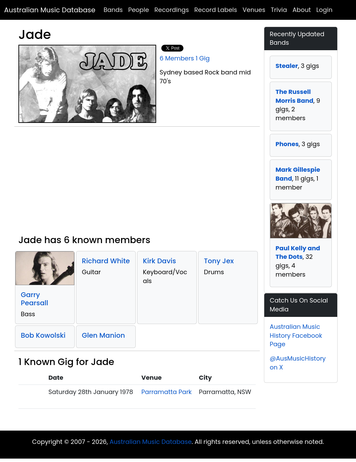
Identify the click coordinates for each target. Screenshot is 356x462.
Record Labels (215, 9)
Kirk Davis (159, 261)
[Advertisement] (137, 183)
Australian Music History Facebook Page (296, 335)
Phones (287, 144)
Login (324, 9)
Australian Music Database (49, 10)
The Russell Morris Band (294, 96)
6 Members (177, 58)
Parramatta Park (167, 392)
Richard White (106, 261)
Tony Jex (219, 261)
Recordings (171, 9)
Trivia (279, 9)
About (302, 9)
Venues (253, 9)
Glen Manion (103, 335)
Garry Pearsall (34, 299)
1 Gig (203, 58)
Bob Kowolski (43, 335)
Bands (113, 9)
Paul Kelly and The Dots (298, 252)
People (138, 9)
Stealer (287, 65)
